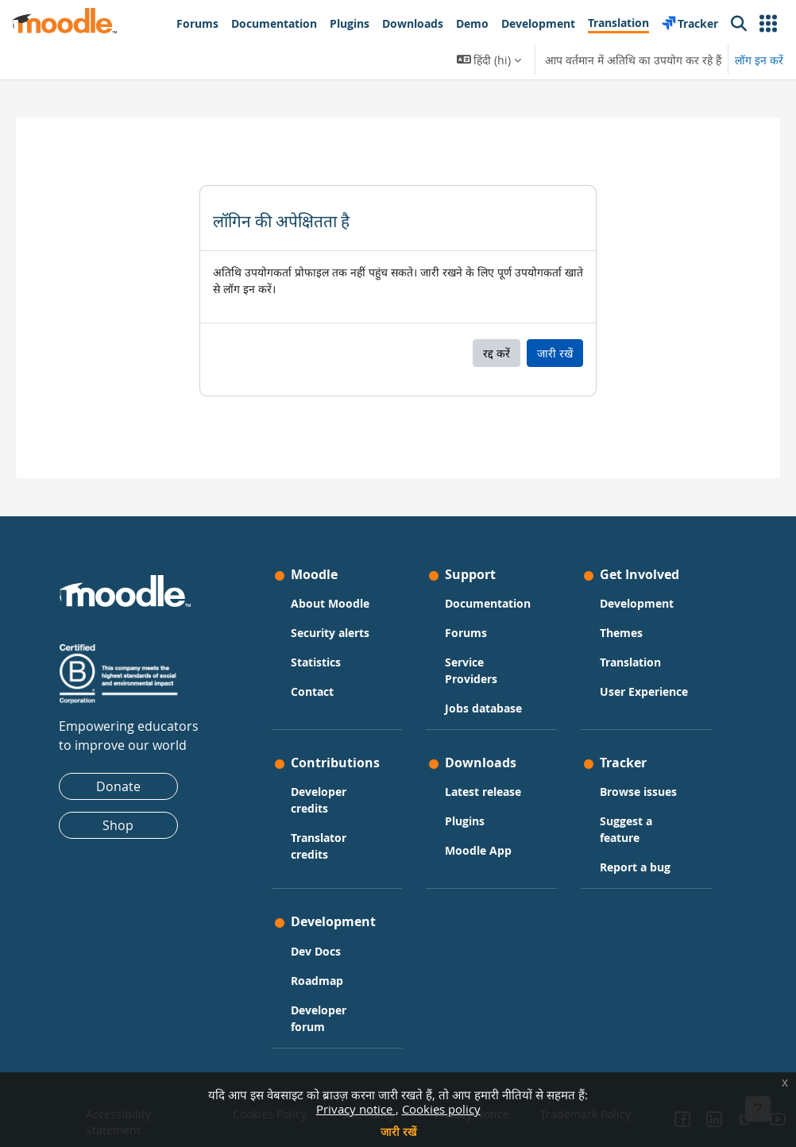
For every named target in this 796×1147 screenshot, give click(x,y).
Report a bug (628, 869)
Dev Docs (323, 955)
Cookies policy (441, 1109)
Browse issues (631, 793)
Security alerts (337, 617)
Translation (623, 647)
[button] (768, 24)
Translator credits (326, 863)
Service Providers (471, 672)
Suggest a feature (619, 832)
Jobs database (483, 709)
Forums (466, 634)
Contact (319, 676)
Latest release (483, 793)
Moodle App (478, 852)
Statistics (323, 647)
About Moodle (337, 588)
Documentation (484, 596)
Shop (133, 810)
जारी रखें (398, 1131)
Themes (614, 617)
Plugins (465, 823)
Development (630, 588)
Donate (133, 771)
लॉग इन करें (759, 60)
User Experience (622, 685)
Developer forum (326, 1022)
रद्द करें (496, 353)
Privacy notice (356, 1109)
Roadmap (324, 984)
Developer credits (326, 817)
